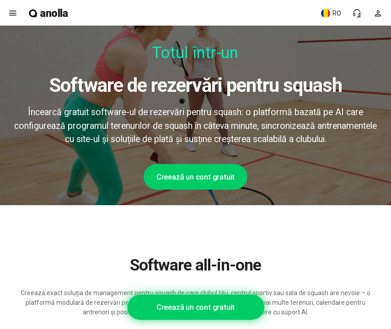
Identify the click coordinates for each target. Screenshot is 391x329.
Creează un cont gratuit (195, 176)
